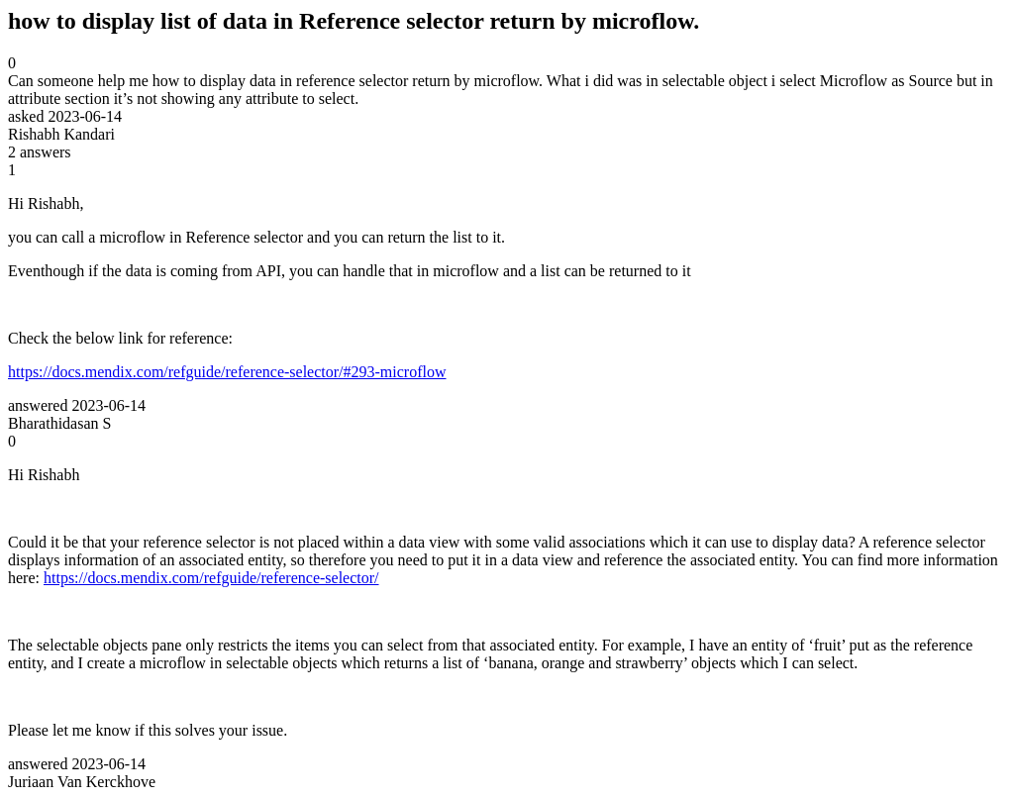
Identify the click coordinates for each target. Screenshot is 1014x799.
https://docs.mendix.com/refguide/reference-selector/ (211, 577)
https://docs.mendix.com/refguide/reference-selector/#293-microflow (227, 371)
